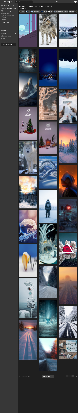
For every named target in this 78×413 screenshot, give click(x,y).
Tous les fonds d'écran (7, 5)
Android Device (6, 36)
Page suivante (47, 376)
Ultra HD (4, 30)
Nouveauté (6, 22)
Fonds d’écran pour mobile (8, 8)
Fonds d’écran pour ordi (8, 11)
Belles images (5, 13)
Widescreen (5, 38)
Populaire (5, 25)
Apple (3, 33)
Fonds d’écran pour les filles (7, 16)
